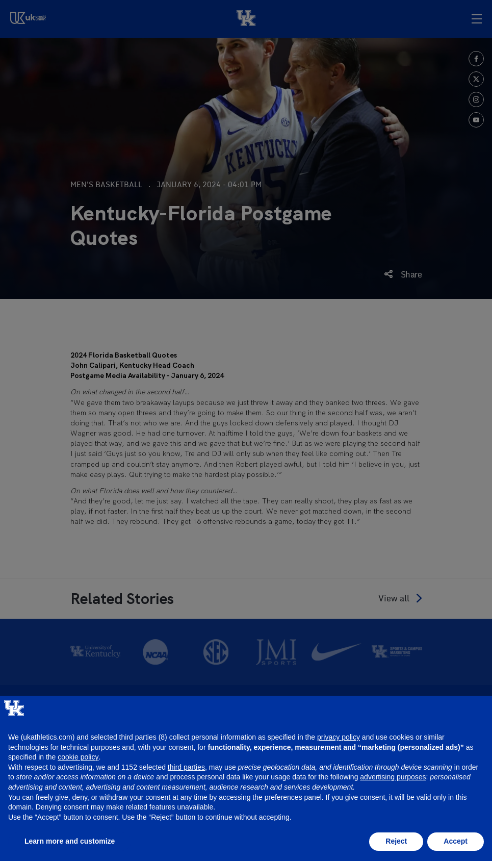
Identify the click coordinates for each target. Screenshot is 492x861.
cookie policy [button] (78, 757)
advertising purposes (393, 777)
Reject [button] (396, 841)
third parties (186, 767)
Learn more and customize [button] (69, 841)
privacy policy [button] (338, 737)
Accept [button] (456, 841)
